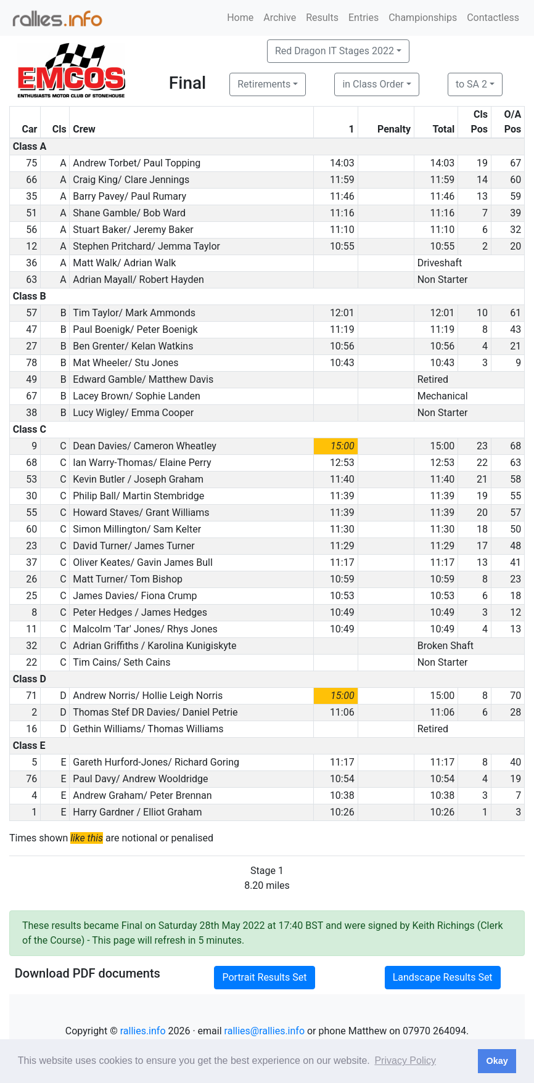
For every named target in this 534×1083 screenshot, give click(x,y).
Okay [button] (496, 1061)
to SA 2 (471, 84)
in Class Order (372, 84)
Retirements (263, 84)
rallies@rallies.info (264, 1031)
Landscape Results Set (443, 977)
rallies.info (143, 1031)
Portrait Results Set (264, 977)
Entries (363, 17)
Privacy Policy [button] (405, 1060)
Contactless (493, 17)
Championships (422, 17)
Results (322, 17)
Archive (279, 17)
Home (240, 17)
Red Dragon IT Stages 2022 (334, 51)
